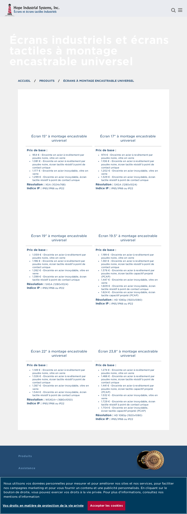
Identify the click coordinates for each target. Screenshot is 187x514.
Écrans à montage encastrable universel (98, 80)
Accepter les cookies (106, 505)
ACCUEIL (24, 80)
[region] (93, 495)
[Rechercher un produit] (173, 10)
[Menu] (180, 10)
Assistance (27, 468)
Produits (25, 456)
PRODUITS (47, 80)
